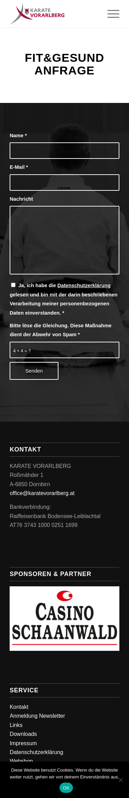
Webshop (21, 761)
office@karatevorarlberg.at (42, 493)
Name (18, 135)
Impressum (23, 743)
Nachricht (21, 199)
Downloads (23, 734)
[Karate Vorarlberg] (53, 13)
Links (16, 725)
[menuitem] (109, 13)
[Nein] (120, 779)
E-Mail (19, 167)
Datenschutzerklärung (84, 285)
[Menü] (109, 13)
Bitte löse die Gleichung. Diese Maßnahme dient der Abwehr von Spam (60, 330)
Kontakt (19, 707)
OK (66, 787)
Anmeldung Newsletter (37, 716)
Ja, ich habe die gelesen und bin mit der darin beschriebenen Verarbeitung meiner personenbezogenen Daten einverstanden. (63, 299)
